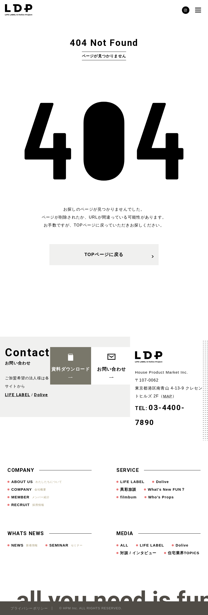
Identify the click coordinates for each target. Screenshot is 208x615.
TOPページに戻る (119, 256)
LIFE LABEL (17, 394)
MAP (167, 396)
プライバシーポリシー (29, 608)
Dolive (40, 394)
